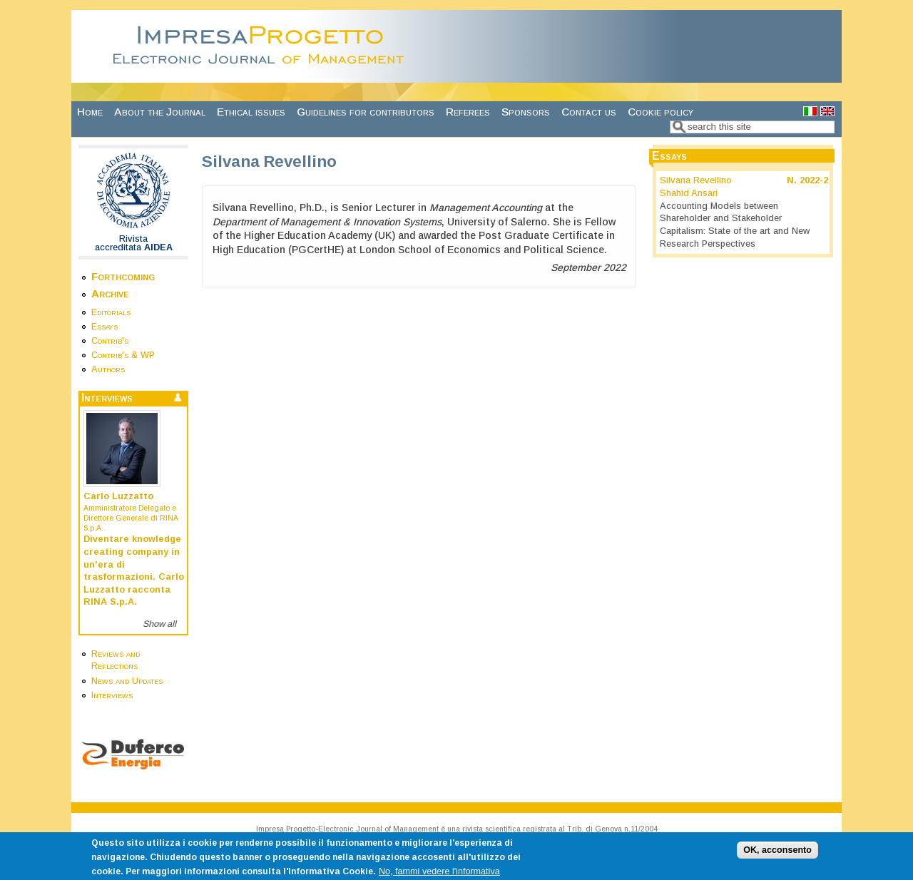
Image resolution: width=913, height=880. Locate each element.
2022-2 (814, 180)
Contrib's (109, 341)
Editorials (111, 312)
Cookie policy (660, 112)
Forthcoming (123, 276)
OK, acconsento (777, 853)
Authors (108, 369)
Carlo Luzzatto (118, 496)
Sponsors (525, 112)
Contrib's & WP (123, 355)
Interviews (112, 695)
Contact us (588, 112)
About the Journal (159, 112)
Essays (104, 327)
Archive (110, 293)
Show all (159, 624)
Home (90, 112)
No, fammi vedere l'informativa (439, 874)
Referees (468, 112)
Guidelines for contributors (365, 112)
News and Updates (127, 681)
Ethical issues (251, 112)
